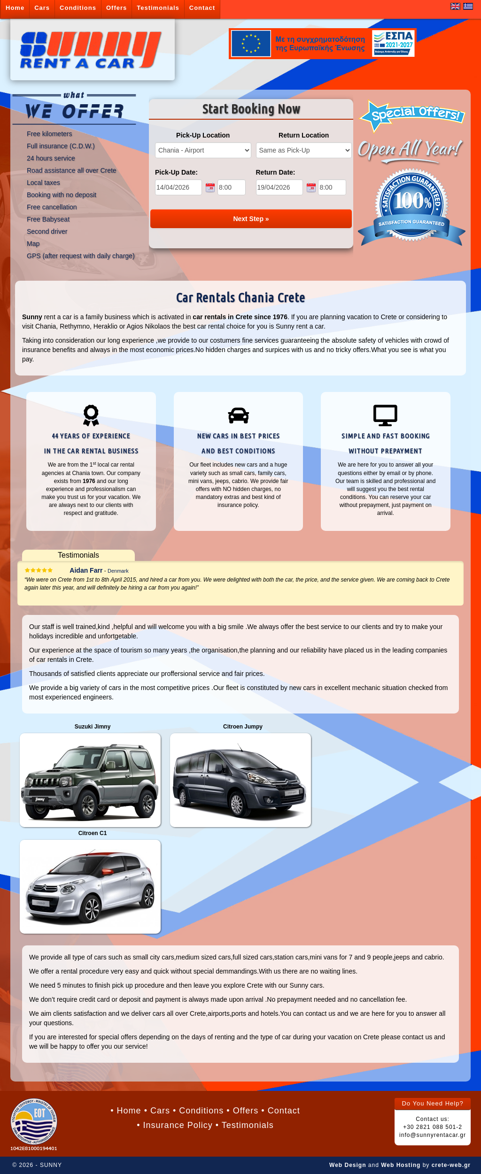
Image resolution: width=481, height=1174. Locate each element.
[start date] (178, 187)
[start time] (231, 187)
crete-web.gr (451, 1165)
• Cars (157, 1110)
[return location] (304, 150)
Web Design (347, 1165)
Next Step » (251, 219)
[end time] (332, 187)
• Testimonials (245, 1125)
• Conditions (198, 1110)
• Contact (280, 1110)
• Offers (242, 1110)
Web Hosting (400, 1165)
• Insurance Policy (174, 1125)
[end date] (279, 187)
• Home (125, 1110)
